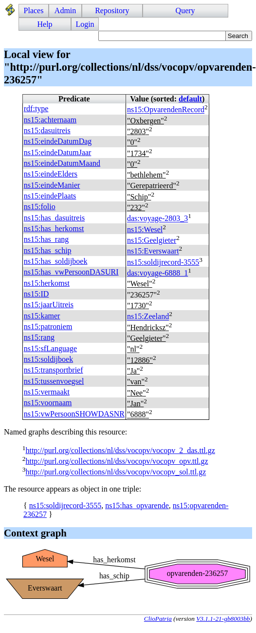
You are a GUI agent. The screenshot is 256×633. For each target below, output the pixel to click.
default (190, 99)
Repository (112, 10)
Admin (65, 10)
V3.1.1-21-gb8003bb (223, 618)
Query (185, 10)
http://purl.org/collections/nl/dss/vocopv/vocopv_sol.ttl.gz (115, 472)
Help (45, 24)
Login (84, 24)
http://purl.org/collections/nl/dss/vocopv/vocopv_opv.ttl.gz (116, 461)
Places (34, 10)
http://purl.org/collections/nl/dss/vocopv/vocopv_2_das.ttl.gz (120, 450)
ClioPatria (158, 618)
